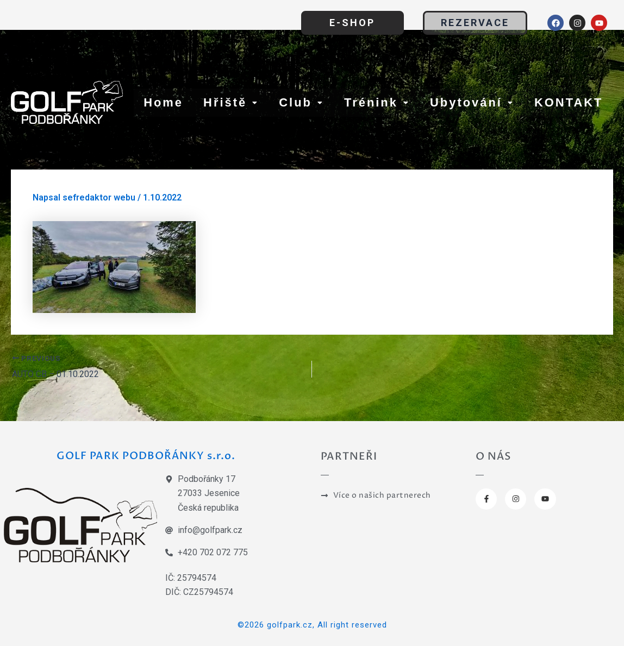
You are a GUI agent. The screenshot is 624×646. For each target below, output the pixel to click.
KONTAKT (568, 102)
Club (301, 102)
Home (163, 102)
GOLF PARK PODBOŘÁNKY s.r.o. (146, 455)
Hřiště (231, 102)
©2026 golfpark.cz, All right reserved (312, 625)
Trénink (377, 102)
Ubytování (472, 102)
